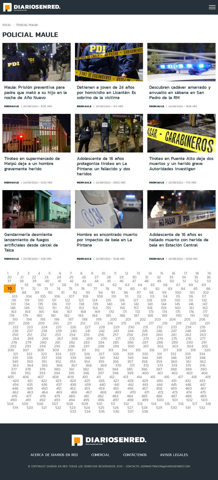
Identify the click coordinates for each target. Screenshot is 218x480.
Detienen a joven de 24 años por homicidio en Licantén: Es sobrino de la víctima (106, 92)
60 (89, 284)
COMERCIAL (100, 454)
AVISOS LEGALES (174, 454)
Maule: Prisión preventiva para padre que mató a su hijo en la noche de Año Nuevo (35, 92)
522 (58, 407)
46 (122, 280)
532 (202, 407)
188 (150, 315)
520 (30, 407)
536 (116, 411)
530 (174, 407)
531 (188, 407)
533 (73, 411)
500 (160, 399)
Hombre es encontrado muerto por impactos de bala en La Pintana (107, 239)
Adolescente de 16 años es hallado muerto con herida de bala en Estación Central (178, 239)
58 (64, 284)
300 (131, 346)
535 (102, 411)
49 (159, 280)
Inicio (6, 24)
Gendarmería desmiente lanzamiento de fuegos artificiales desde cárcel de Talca (31, 242)
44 (96, 280)
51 (184, 280)
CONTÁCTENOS (135, 454)
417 (180, 376)
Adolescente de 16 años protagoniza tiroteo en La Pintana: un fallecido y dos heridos (103, 166)
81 (145, 288)
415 (152, 376)
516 (181, 403)
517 (194, 403)
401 (160, 372)
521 (44, 407)
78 (107, 288)
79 (120, 288)
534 (87, 411)
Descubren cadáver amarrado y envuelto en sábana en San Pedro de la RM (180, 92)
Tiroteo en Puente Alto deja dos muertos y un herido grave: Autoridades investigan (181, 163)
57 (51, 284)
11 (115, 273)
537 (130, 411)
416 (166, 376)
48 (146, 280)
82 (157, 288)
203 (158, 319)
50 (172, 280)
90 (50, 292)
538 (145, 411)
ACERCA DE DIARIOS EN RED (54, 454)
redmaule (11, 106)
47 (134, 280)
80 (132, 288)
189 (164, 315)
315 (138, 349)
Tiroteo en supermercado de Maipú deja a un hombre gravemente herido (32, 163)
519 (15, 407)
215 (123, 323)
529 (159, 407)
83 (170, 288)
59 (77, 284)
